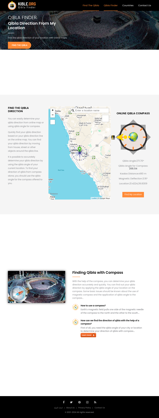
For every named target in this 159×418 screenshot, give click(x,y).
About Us (70, 407)
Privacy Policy (84, 407)
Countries (128, 5)
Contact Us (144, 5)
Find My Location (133, 194)
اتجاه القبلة (58, 407)
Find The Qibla (91, 5)
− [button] (53, 115)
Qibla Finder (111, 5)
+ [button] (53, 110)
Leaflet (94, 198)
